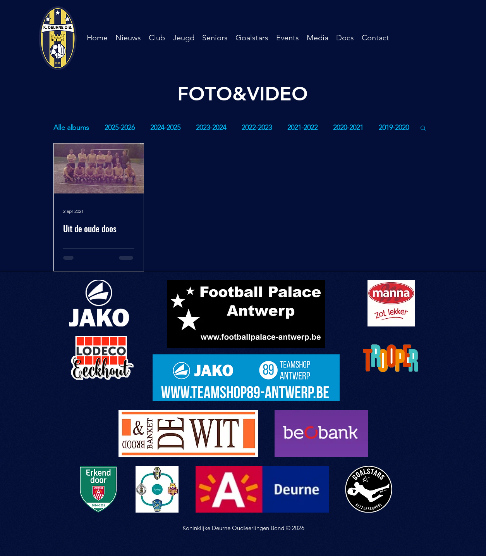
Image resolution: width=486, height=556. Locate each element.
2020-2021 (348, 127)
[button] (157, 37)
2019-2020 (394, 127)
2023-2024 (211, 127)
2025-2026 (120, 127)
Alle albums (71, 127)
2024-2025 (165, 127)
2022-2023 (257, 127)
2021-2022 (302, 127)
